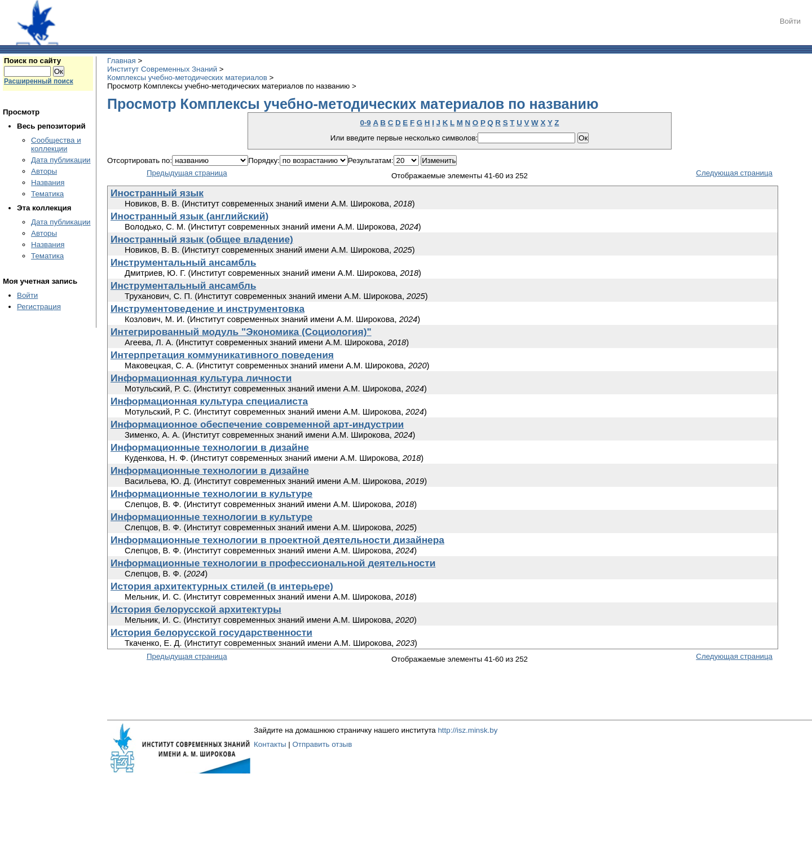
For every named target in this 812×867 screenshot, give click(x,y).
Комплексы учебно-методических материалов (187, 77)
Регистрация (39, 306)
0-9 (365, 122)
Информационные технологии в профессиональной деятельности (273, 563)
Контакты (270, 744)
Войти (790, 21)
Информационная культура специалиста (209, 401)
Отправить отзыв (322, 744)
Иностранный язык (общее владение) (202, 239)
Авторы (44, 171)
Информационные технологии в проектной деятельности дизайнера (277, 539)
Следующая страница (734, 173)
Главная (121, 60)
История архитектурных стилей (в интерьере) (222, 586)
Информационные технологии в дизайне (210, 447)
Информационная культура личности (201, 378)
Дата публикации (61, 160)
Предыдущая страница (187, 173)
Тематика (47, 194)
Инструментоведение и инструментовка (207, 308)
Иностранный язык (157, 193)
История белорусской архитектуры (196, 609)
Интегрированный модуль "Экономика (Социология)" (241, 331)
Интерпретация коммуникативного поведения (222, 354)
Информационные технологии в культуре (211, 493)
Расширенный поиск (38, 81)
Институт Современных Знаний (162, 69)
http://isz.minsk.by (467, 730)
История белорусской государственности (211, 632)
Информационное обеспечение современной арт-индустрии (257, 424)
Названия (47, 182)
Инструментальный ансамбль (183, 262)
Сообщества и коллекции (56, 144)
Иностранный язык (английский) (189, 216)
